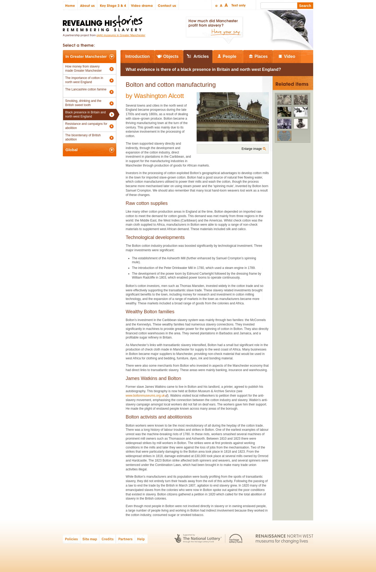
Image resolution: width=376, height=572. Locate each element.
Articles (201, 56)
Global (71, 149)
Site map (89, 539)
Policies (71, 539)
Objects (171, 56)
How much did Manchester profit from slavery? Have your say (214, 30)
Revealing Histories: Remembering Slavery (103, 21)
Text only (237, 5)
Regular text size (221, 5)
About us (87, 5)
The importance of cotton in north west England (84, 80)
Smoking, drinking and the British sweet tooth (83, 103)
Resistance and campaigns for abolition (86, 126)
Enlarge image (252, 149)
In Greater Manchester (86, 56)
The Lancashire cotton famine (85, 89)
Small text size (216, 5)
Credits (107, 539)
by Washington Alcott (155, 95)
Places (261, 56)
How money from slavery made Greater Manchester (83, 68)
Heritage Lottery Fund (235, 539)
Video (289, 56)
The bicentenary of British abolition (83, 137)
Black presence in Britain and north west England (85, 114)
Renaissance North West (284, 539)
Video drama (142, 5)
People (229, 56)
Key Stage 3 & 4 (113, 5)
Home (70, 5)
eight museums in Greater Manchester (120, 35)
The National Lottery (198, 539)
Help (141, 539)
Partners (125, 539)
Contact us (167, 5)
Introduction (137, 56)
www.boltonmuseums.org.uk (145, 395)
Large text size (226, 5)
